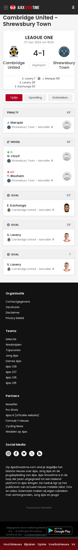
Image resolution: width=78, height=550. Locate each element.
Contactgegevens (18, 302)
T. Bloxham (15, 176)
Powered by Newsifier (39, 507)
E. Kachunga (16, 205)
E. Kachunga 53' (25, 86)
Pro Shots (12, 410)
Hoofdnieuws (13, 544)
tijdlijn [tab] (14, 97)
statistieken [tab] (60, 97)
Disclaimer (13, 312)
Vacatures (12, 307)
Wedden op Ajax (16, 432)
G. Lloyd (13, 156)
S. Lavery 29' (28, 82)
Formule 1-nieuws (17, 421)
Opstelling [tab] (35, 97)
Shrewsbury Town (64, 65)
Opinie (41, 544)
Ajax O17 (11, 372)
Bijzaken (29, 544)
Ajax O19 (11, 366)
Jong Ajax (12, 355)
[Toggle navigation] (6, 7)
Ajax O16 (11, 377)
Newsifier (12, 404)
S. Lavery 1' (29, 78)
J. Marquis (15, 122)
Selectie (11, 339)
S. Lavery (14, 235)
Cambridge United (14, 65)
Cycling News (14, 426)
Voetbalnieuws (59, 544)
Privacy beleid (15, 318)
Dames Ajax (13, 361)
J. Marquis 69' (51, 78)
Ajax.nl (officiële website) (22, 415)
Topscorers (13, 350)
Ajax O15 (11, 383)
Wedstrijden (13, 345)
